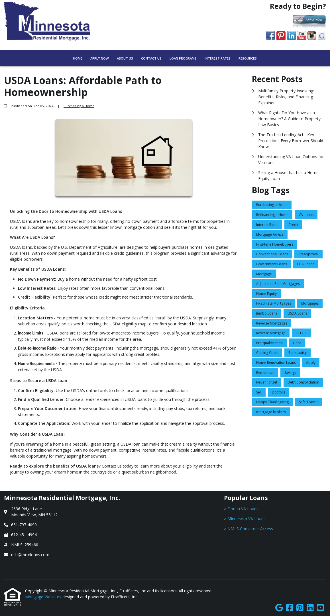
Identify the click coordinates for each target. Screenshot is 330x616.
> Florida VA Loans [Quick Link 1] (241, 508)
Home (77, 58)
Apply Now (99, 58)
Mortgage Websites (43, 596)
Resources (248, 58)
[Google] (279, 608)
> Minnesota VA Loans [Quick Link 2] (245, 518)
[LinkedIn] (310, 608)
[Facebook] (289, 608)
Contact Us (151, 58)
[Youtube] (320, 608)
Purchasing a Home (79, 106)
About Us (125, 58)
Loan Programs (183, 58)
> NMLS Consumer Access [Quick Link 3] (248, 528)
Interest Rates (218, 58)
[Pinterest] (299, 608)
